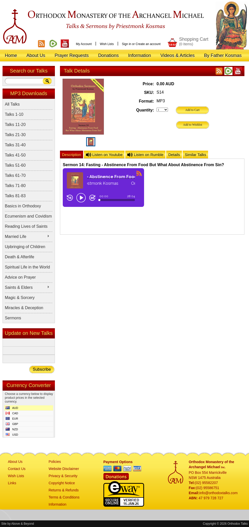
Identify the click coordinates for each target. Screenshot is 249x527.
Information (57, 504)
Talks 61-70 (15, 175)
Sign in (126, 44)
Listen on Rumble (145, 154)
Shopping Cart (193, 41)
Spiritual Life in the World (27, 267)
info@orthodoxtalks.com (218, 493)
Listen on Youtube (104, 154)
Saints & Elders (27, 287)
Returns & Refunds (64, 490)
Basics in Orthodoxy (23, 206)
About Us (15, 462)
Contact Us (16, 469)
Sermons (13, 318)
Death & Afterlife (19, 257)
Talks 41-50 (15, 155)
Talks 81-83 (15, 196)
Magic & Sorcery (20, 297)
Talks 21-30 (15, 135)
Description (71, 154)
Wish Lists (107, 44)
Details (174, 154)
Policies (55, 462)
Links (12, 483)
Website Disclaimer (64, 469)
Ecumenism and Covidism (28, 216)
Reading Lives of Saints (26, 226)
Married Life (27, 236)
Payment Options (118, 462)
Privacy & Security (63, 476)
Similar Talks (195, 154)
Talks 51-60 (15, 165)
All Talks (12, 104)
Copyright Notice (62, 483)
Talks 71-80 (15, 185)
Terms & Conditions (64, 497)
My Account (84, 44)
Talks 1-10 (14, 114)
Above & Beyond (22, 523)
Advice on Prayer (20, 277)
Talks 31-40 (15, 145)
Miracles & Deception (24, 308)
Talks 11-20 (15, 124)
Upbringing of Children (25, 247)
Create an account (148, 44)
